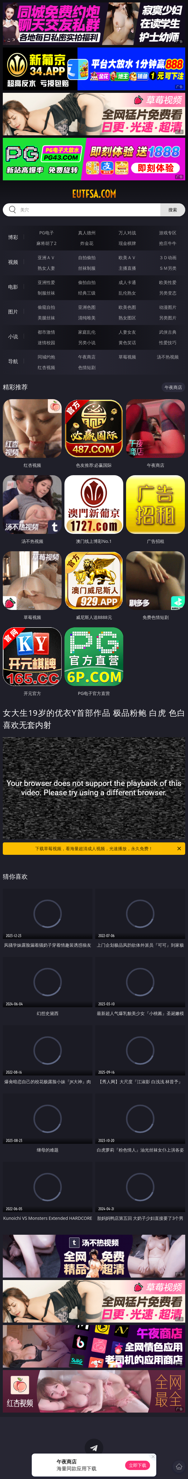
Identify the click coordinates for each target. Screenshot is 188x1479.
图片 (13, 311)
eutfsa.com (94, 194)
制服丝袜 (46, 293)
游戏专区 (167, 233)
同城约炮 (46, 357)
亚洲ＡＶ (46, 257)
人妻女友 (127, 332)
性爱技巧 (167, 342)
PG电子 (46, 233)
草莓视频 (127, 357)
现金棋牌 (127, 243)
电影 (13, 286)
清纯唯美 (87, 318)
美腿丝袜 (46, 318)
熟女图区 (127, 318)
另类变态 (167, 293)
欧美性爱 (167, 282)
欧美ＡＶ (127, 257)
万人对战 (127, 233)
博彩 (13, 237)
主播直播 (127, 268)
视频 (13, 262)
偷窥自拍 (46, 307)
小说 (13, 336)
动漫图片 (167, 307)
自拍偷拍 (87, 257)
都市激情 (46, 332)
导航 (13, 361)
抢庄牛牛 (167, 243)
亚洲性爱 (46, 282)
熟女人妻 (46, 268)
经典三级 (87, 293)
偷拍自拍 (87, 282)
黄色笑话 (127, 342)
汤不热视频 (168, 357)
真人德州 (87, 233)
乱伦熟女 (127, 293)
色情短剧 (87, 367)
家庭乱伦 (87, 332)
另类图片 (167, 318)
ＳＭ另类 (167, 268)
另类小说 (87, 342)
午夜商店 (87, 357)
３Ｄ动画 (167, 257)
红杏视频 (46, 367)
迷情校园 (46, 342)
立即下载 (137, 1465)
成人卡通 (127, 282)
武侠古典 (167, 332)
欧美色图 (127, 307)
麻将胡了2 (46, 243)
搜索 (172, 210)
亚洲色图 (87, 307)
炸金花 (86, 243)
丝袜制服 (87, 268)
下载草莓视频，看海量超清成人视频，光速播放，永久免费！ (108, 848)
